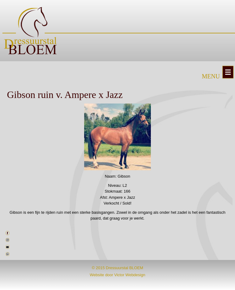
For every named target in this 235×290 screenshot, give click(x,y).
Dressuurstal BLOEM (124, 268)
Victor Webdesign (129, 275)
